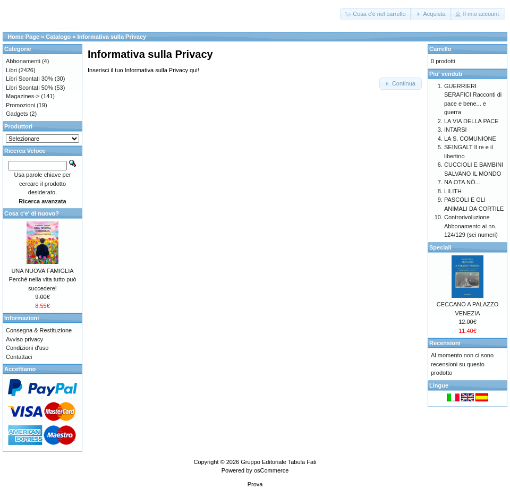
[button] (376, 14)
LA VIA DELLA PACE (471, 121)
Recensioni (445, 343)
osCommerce (271, 470)
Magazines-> (22, 96)
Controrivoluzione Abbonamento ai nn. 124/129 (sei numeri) (471, 226)
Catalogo (58, 36)
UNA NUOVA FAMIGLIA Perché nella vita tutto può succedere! (42, 279)
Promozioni (20, 105)
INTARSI (455, 129)
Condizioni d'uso (27, 348)
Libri (11, 70)
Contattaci (19, 357)
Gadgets (17, 113)
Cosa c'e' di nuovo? (31, 213)
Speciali (440, 247)
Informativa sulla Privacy (112, 36)
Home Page (23, 36)
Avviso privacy (24, 339)
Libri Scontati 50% (29, 87)
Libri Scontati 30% (29, 78)
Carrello (440, 49)
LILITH (453, 191)
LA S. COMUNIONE (470, 138)
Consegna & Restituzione (39, 330)
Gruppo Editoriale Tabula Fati (278, 462)
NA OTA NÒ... (462, 182)
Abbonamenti (23, 61)
